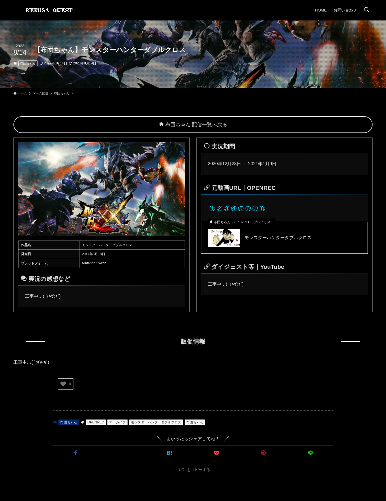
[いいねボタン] (63, 384)
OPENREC (96, 422)
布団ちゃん (28, 63)
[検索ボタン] (366, 10)
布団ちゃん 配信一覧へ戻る (193, 124)
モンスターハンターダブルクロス (278, 237)
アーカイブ (117, 422)
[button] (75, 453)
